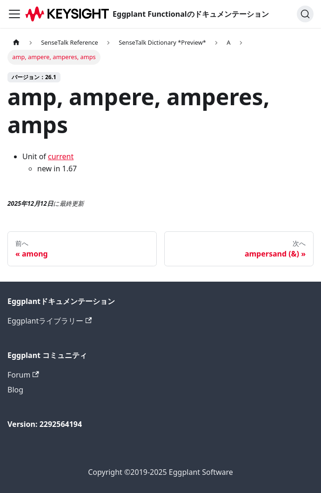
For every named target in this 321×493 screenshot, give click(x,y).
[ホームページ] (16, 42)
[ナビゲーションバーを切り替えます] (14, 14)
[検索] (305, 14)
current (61, 156)
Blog (15, 390)
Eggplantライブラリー (49, 321)
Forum (23, 375)
